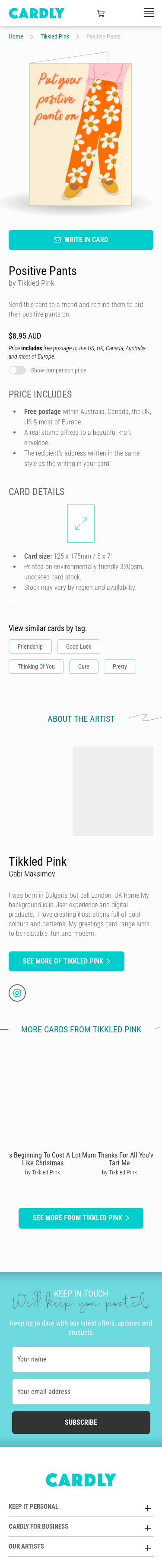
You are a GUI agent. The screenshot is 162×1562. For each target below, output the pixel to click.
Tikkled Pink (55, 36)
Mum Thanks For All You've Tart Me (119, 1159)
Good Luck (78, 646)
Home (16, 36)
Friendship (30, 646)
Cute (83, 666)
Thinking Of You (36, 666)
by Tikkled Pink (42, 1172)
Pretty (120, 666)
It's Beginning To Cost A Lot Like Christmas (42, 1159)
